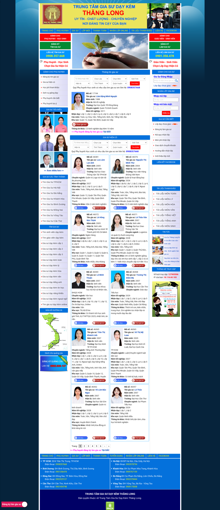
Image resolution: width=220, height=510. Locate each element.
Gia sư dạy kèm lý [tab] (49, 265)
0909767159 (131, 471)
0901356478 (61, 471)
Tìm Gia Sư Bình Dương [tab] (52, 204)
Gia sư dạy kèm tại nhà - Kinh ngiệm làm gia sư (171, 260)
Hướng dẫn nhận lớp (164, 151)
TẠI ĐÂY (106, 131)
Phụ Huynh (63, 30)
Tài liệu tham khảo (141, 30)
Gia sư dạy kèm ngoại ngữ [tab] (53, 299)
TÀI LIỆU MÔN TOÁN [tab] (165, 193)
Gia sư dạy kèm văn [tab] (50, 276)
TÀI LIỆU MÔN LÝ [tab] (163, 199)
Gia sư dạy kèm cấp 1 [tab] (51, 243)
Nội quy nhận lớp (162, 135)
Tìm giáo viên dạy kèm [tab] (52, 238)
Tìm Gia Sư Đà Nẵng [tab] (51, 193)
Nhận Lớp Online (119, 30)
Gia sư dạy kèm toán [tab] (51, 260)
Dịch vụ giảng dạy (50, 93)
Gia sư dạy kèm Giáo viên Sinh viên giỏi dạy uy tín (172, 239)
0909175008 (131, 486)
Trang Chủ (47, 30)
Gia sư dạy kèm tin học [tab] (52, 287)
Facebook (171, 30)
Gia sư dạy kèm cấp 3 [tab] (51, 254)
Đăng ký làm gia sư (163, 129)
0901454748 (61, 486)
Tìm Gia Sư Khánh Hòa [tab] (52, 199)
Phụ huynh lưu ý (50, 103)
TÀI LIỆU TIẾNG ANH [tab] (165, 220)
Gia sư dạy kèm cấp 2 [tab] (51, 249)
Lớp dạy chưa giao (166, 85)
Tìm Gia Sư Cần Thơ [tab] (51, 221)
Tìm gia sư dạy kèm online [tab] (53, 304)
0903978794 (131, 464)
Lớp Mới (86, 30)
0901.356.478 (164, 56)
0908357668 (133, 87)
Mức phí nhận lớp (162, 140)
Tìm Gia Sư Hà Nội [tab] (50, 187)
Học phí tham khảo (51, 87)
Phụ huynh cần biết (51, 98)
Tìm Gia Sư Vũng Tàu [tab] (51, 215)
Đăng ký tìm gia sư (14, 504)
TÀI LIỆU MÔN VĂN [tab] (164, 210)
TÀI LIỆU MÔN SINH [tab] (165, 226)
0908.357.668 (55, 56)
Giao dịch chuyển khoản (165, 145)
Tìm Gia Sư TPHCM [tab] (50, 182)
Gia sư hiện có (110, 137)
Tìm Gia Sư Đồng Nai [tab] (51, 210)
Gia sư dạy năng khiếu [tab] (51, 293)
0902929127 (61, 479)
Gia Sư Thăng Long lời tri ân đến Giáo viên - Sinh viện (172, 250)
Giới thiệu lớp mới (162, 156)
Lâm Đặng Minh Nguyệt (106, 96)
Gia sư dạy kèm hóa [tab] (50, 271)
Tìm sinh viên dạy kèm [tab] (51, 232)
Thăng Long (135, 498)
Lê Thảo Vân (141, 217)
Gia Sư (75, 30)
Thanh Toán (99, 30)
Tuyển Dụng (116, 456)
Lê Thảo (138, 390)
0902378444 (131, 479)
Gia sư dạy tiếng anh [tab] (51, 282)
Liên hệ (159, 30)
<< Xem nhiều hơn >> (54, 170)
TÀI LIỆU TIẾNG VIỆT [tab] (165, 215)
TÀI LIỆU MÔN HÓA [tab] (164, 204)
